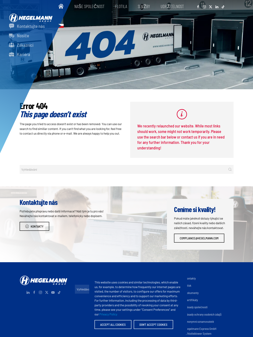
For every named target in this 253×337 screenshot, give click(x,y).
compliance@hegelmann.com (199, 238)
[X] (210, 6)
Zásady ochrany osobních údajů (203, 314)
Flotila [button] (121, 6)
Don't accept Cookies (153, 324)
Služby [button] (144, 6)
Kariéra (19, 54)
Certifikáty (191, 300)
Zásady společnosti (196, 307)
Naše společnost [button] (89, 6)
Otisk (188, 285)
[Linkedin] (217, 6)
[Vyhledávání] (127, 169)
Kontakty (34, 226)
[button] (61, 26)
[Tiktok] (223, 6)
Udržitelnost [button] (172, 6)
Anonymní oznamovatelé (199, 321)
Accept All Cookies (113, 324)
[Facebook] (198, 6)
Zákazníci (21, 45)
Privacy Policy (108, 314)
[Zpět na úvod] (30, 16)
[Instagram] (204, 6)
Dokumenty (192, 293)
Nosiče (19, 35)
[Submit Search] (230, 169)
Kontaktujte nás (27, 26)
